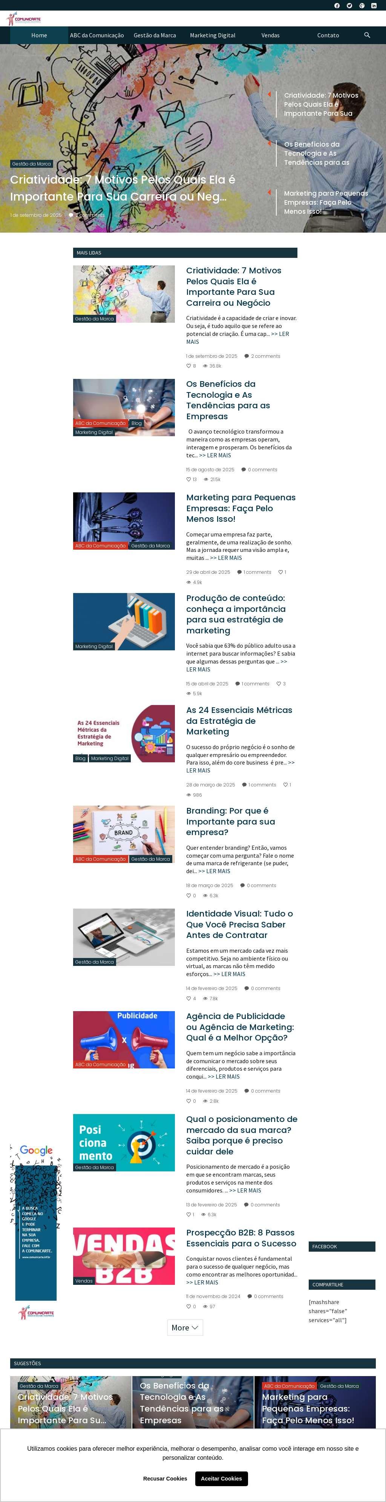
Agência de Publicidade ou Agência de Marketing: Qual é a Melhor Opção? (240, 1027)
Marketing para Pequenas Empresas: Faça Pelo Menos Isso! (241, 508)
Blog (137, 423)
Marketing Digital (94, 432)
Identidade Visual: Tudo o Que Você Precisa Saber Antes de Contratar (239, 924)
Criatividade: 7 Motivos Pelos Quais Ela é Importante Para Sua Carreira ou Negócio (234, 287)
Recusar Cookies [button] (165, 1479)
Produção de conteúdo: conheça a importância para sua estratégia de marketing (236, 614)
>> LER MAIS (215, 455)
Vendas (84, 1281)
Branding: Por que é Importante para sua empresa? (230, 821)
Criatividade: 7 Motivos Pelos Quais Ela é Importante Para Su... (65, 1408)
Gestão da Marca (31, 164)
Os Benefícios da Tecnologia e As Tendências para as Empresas (228, 400)
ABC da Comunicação (100, 423)
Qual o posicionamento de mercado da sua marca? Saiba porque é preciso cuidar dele (241, 1135)
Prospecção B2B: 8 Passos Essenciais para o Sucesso (241, 1238)
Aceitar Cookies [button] (221, 1479)
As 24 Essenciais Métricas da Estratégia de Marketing (239, 720)
